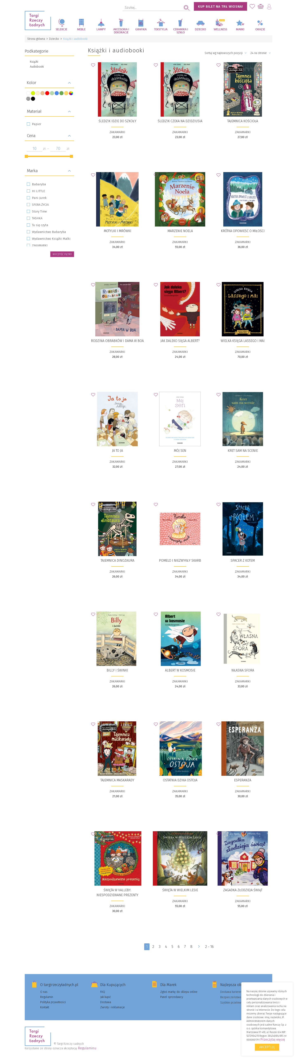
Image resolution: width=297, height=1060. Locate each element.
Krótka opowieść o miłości (243, 231)
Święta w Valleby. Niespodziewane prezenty (117, 892)
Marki (240, 29)
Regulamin (46, 997)
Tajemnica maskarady (117, 780)
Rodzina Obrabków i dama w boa (117, 341)
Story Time (39, 211)
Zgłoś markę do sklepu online (178, 992)
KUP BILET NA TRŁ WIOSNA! (220, 6)
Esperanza (242, 780)
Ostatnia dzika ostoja (180, 780)
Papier (36, 124)
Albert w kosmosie (180, 670)
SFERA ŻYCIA (40, 205)
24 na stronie (260, 53)
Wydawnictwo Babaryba (49, 232)
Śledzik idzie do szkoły (117, 121)
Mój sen (180, 451)
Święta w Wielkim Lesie (180, 890)
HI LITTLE (38, 191)
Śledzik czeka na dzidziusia (180, 121)
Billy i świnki (117, 670)
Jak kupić (105, 997)
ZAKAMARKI (40, 245)
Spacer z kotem (243, 560)
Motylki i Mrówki (117, 231)
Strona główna (36, 39)
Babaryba (39, 184)
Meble (81, 29)
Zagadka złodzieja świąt (242, 890)
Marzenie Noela (180, 231)
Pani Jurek (39, 198)
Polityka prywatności (53, 1002)
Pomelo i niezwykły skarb (180, 560)
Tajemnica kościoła (242, 121)
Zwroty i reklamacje (112, 1007)
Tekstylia (160, 29)
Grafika (141, 29)
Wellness (220, 29)
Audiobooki (37, 66)
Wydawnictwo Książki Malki (51, 239)
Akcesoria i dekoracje (121, 31)
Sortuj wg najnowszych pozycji (226, 53)
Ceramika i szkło (180, 31)
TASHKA (37, 218)
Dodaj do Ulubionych (94, 66)
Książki (34, 61)
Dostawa (105, 1002)
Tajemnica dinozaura (117, 560)
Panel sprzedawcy (171, 997)
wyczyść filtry (62, 254)
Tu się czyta (40, 225)
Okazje (260, 29)
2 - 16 (209, 946)
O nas (43, 992)
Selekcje (61, 29)
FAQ (102, 992)
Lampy (101, 29)
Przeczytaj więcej (272, 1039)
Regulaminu (87, 1048)
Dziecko (200, 29)
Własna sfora (242, 670)
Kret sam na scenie (243, 451)
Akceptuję (267, 1047)
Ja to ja (117, 451)
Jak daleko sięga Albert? (180, 341)
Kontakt (44, 1007)
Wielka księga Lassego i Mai (243, 341)
